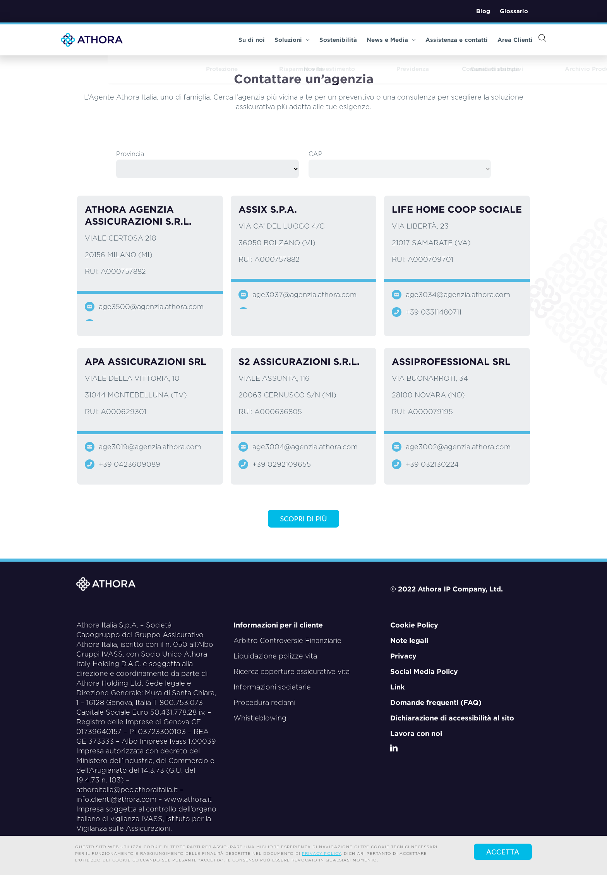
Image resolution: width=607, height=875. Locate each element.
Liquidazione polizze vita (275, 656)
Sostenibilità (324, 39)
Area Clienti (500, 39)
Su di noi (237, 39)
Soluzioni (277, 40)
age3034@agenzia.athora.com (458, 295)
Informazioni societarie (272, 687)
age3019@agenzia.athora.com (150, 447)
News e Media (376, 40)
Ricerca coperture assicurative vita (291, 671)
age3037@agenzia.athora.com (304, 295)
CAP (315, 154)
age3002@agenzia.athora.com (458, 447)
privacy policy (321, 853)
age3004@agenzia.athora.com (305, 447)
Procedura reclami (264, 702)
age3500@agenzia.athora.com (151, 307)
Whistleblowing (259, 718)
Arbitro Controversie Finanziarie (287, 640)
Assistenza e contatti (442, 39)
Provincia (130, 154)
